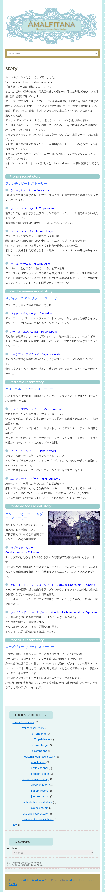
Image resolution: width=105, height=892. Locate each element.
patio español (39, 768)
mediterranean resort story (38, 756)
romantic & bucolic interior (38, 819)
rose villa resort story (35, 813)
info (15, 825)
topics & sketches (23, 722)
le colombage (39, 745)
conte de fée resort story (37, 802)
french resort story (33, 728)
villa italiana (38, 762)
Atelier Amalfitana (33, 880)
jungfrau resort (40, 796)
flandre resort (39, 790)
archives (12, 848)
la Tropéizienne (40, 739)
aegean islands (40, 773)
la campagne (39, 751)
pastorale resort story (35, 779)
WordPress (72, 880)
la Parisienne (38, 733)
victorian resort (40, 785)
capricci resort (39, 808)
